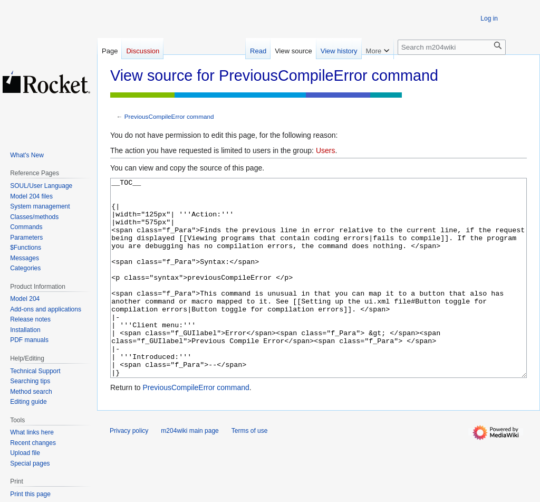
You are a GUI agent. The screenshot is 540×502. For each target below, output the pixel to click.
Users (325, 150)
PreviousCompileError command (169, 116)
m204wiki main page (189, 470)
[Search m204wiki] (452, 47)
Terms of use (250, 470)
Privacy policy (129, 470)
